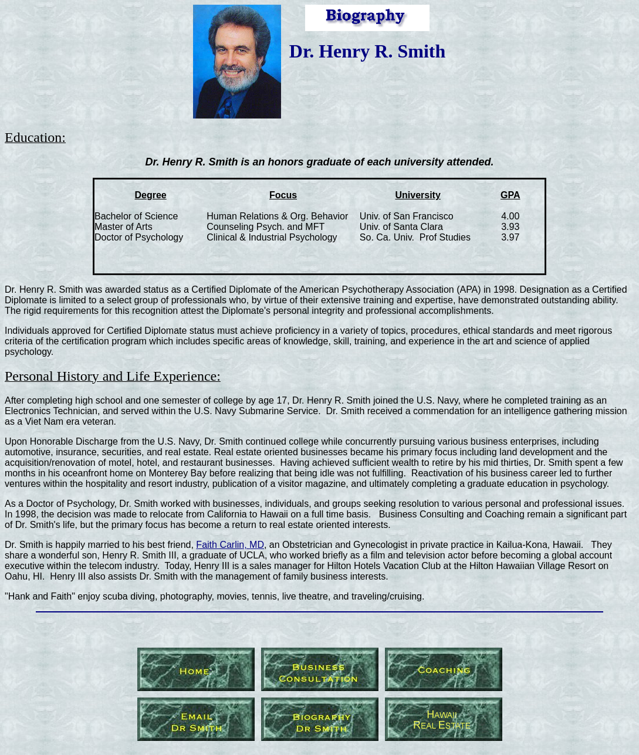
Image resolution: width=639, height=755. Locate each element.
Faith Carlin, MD (230, 545)
